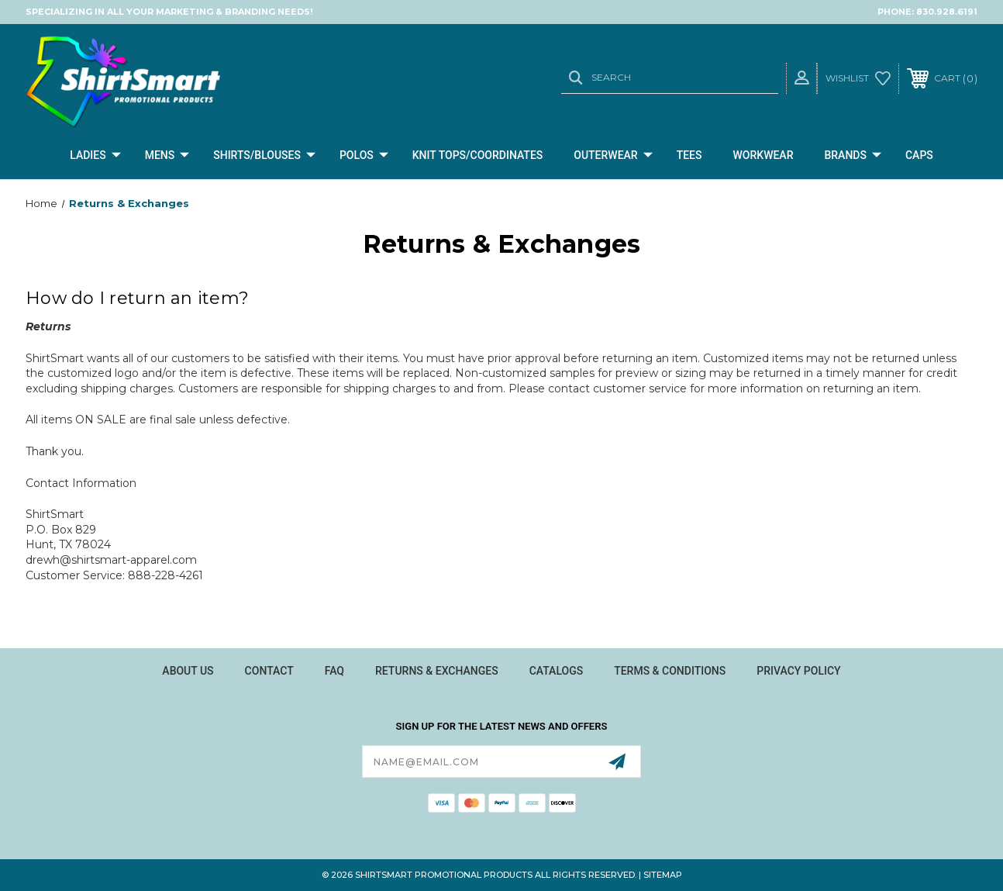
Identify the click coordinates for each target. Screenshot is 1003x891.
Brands (852, 156)
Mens (167, 156)
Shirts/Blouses (264, 156)
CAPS (919, 155)
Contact (269, 671)
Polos (364, 156)
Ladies (95, 156)
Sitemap (662, 874)
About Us (187, 671)
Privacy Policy (798, 671)
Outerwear (613, 156)
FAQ (334, 671)
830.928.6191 (946, 11)
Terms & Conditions (670, 671)
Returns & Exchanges (436, 671)
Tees (689, 155)
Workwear (763, 155)
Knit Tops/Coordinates (477, 155)
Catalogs (556, 671)
